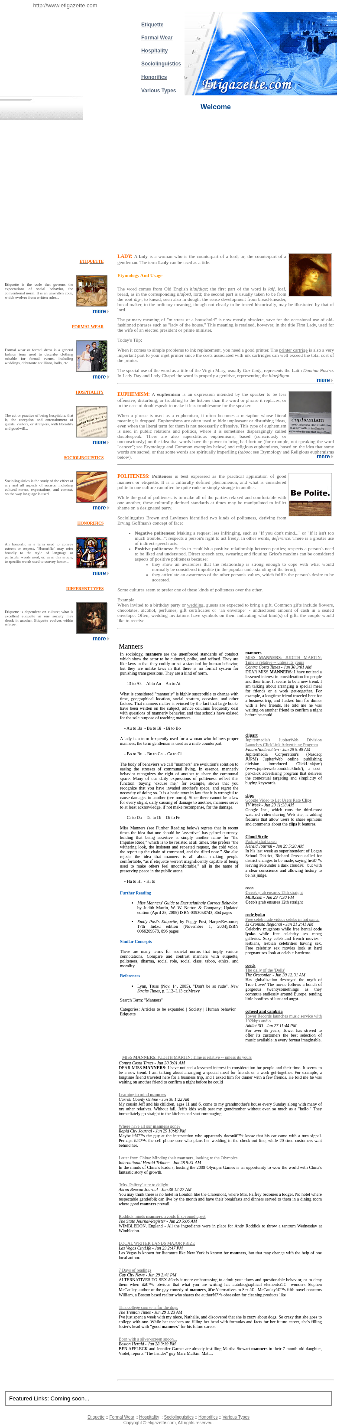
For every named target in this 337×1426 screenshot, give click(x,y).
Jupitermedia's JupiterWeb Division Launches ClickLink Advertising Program (283, 742)
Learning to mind (142, 1094)
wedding (195, 604)
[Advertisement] (168, 185)
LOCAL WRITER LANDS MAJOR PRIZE (157, 1243)
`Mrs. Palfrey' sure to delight (143, 1184)
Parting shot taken (260, 841)
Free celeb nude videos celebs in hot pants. (282, 919)
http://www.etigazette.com (65, 5)
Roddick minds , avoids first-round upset (162, 1216)
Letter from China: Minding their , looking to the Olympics (178, 1157)
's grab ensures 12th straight (274, 892)
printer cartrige (293, 349)
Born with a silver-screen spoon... (148, 1339)
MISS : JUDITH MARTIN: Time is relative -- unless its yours (283, 660)
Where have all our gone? (149, 1126)
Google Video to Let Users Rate (278, 800)
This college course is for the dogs (148, 1307)
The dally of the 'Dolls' (265, 970)
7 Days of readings (135, 1270)
